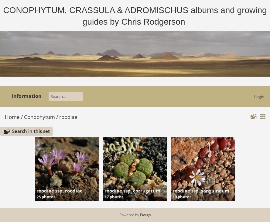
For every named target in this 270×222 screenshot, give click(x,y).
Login (259, 96)
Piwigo (145, 214)
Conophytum (39, 116)
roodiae (68, 116)
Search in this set (31, 131)
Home (12, 116)
